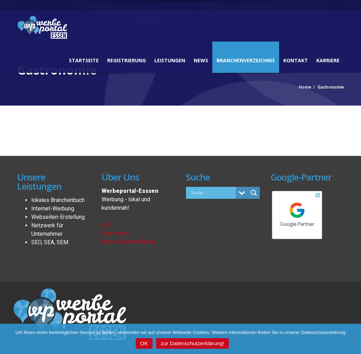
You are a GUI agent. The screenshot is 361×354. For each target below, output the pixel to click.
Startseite (84, 60)
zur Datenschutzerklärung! (192, 343)
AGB (107, 224)
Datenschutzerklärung (128, 241)
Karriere (328, 60)
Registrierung (126, 60)
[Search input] (212, 192)
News (201, 60)
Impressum (116, 233)
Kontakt (295, 60)
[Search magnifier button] (254, 193)
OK (144, 343)
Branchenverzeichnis (246, 60)
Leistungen (169, 60)
